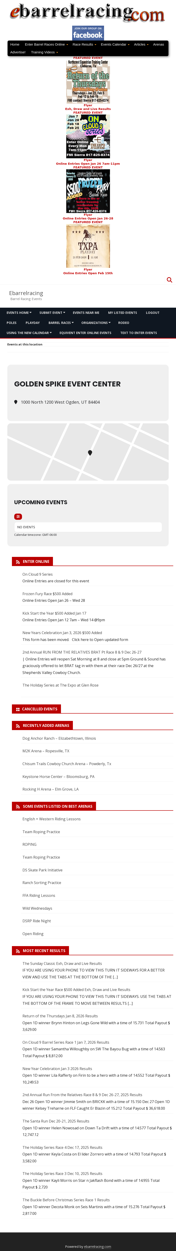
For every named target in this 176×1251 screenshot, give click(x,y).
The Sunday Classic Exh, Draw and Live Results (62, 963)
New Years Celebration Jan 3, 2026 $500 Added (62, 632)
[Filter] (18, 517)
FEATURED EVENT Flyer (88, 136)
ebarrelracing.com (97, 1246)
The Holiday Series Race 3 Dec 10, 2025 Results (62, 1173)
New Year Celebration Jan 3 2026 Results (57, 1068)
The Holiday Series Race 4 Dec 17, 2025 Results (62, 1147)
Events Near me (86, 312)
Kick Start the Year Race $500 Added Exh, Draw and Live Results (76, 989)
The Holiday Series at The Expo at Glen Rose (60, 685)
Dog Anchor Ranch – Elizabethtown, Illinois (59, 738)
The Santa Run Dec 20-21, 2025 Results (55, 1121)
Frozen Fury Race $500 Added (47, 593)
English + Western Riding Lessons (51, 818)
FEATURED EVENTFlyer (88, 81)
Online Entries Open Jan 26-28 (88, 218)
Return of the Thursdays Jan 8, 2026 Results (60, 1015)
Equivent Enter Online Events (85, 333)
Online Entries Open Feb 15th (88, 273)
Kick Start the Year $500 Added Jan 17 (54, 613)
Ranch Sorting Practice (41, 882)
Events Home (18, 312)
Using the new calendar (28, 333)
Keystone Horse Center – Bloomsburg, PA (58, 776)
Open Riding (33, 933)
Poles (11, 322)
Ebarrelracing (26, 293)
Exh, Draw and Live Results (88, 109)
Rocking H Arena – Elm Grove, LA (50, 789)
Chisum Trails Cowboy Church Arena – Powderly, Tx (66, 763)
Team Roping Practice (41, 831)
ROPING (29, 844)
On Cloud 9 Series (37, 574)
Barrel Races (60, 322)
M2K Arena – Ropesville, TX (45, 750)
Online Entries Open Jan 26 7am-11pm (88, 163)
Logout (153, 312)
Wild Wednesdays (37, 908)
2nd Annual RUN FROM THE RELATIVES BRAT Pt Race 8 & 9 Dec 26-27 (81, 652)
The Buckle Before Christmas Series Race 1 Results (66, 1199)
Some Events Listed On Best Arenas (57, 806)
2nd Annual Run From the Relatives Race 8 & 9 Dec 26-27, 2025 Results (82, 1094)
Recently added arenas (46, 725)
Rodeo (123, 322)
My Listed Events (122, 312)
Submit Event (50, 312)
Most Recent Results (44, 950)
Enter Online (36, 561)
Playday (33, 322)
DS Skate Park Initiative (42, 870)
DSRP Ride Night (36, 920)
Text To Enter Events (138, 333)
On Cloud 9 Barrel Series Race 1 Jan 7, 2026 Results (65, 1042)
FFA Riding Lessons (38, 895)
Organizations (94, 322)
